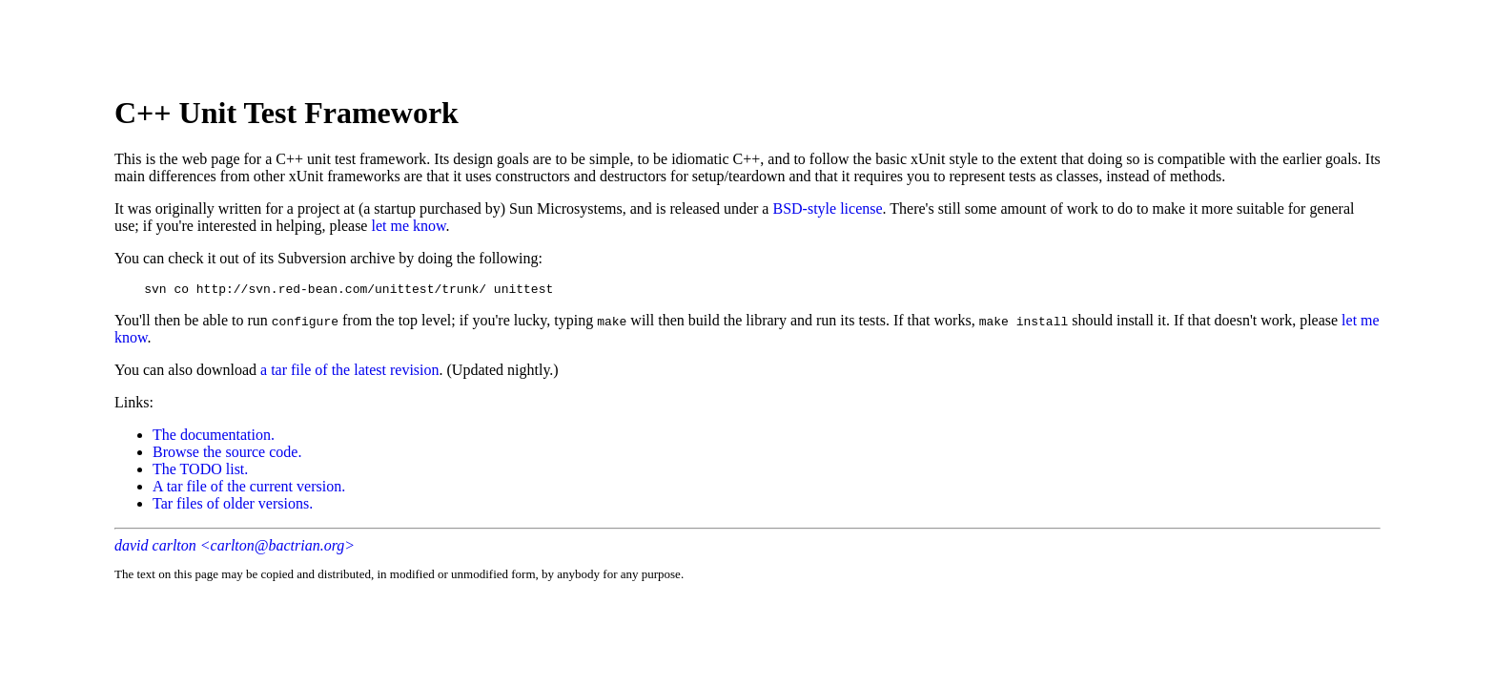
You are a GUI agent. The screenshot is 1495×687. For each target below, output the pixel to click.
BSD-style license (827, 208)
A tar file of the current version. (249, 489)
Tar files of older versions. (233, 506)
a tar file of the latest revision (349, 372)
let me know (408, 226)
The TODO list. (200, 472)
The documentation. (214, 437)
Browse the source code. (227, 455)
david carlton (155, 548)
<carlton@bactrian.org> (277, 548)
